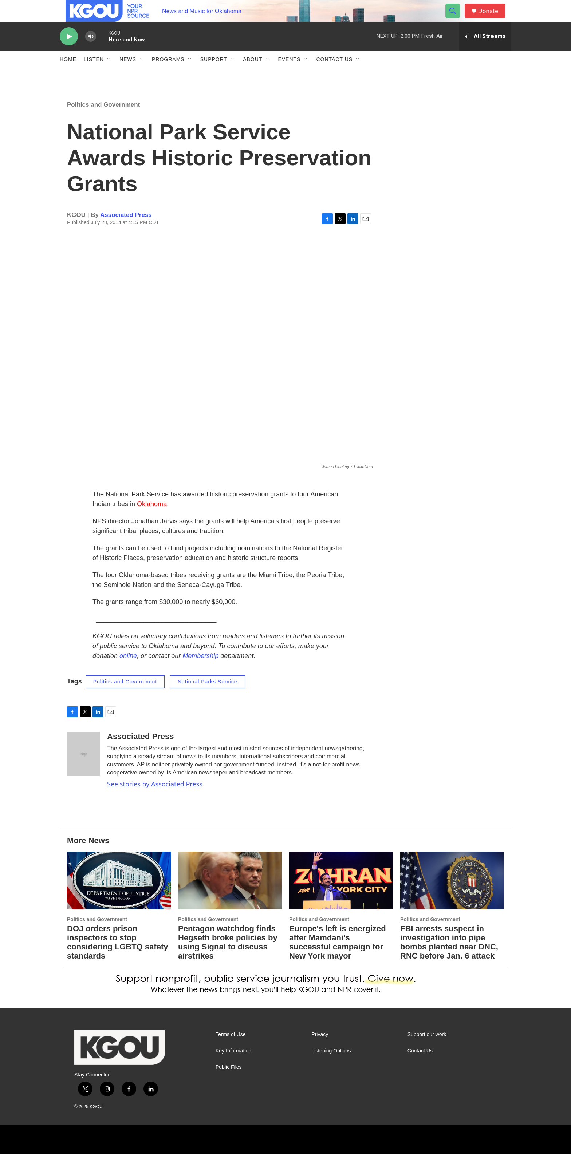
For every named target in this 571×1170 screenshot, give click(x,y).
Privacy (319, 1051)
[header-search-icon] (456, 19)
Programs (168, 76)
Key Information (233, 1067)
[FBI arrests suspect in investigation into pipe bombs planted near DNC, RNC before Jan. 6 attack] (452, 897)
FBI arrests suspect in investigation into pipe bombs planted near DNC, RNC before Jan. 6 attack (449, 958)
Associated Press (126, 231)
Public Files (229, 1083)
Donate (492, 19)
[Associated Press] (83, 770)
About (252, 76)
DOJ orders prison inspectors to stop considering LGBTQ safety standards (117, 958)
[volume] (90, 53)
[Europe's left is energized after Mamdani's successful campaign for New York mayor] (341, 897)
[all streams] (485, 52)
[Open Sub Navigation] (109, 76)
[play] (69, 53)
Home (68, 76)
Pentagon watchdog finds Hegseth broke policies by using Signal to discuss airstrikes (227, 958)
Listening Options (331, 1067)
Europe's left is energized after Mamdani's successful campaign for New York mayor (337, 958)
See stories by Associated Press (154, 800)
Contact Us (334, 76)
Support (213, 76)
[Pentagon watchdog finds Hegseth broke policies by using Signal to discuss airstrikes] (230, 897)
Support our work (426, 1051)
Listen (94, 76)
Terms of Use (230, 1051)
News (127, 76)
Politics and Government (103, 121)
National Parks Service (207, 698)
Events (289, 76)
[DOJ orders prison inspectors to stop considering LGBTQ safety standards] (119, 897)
